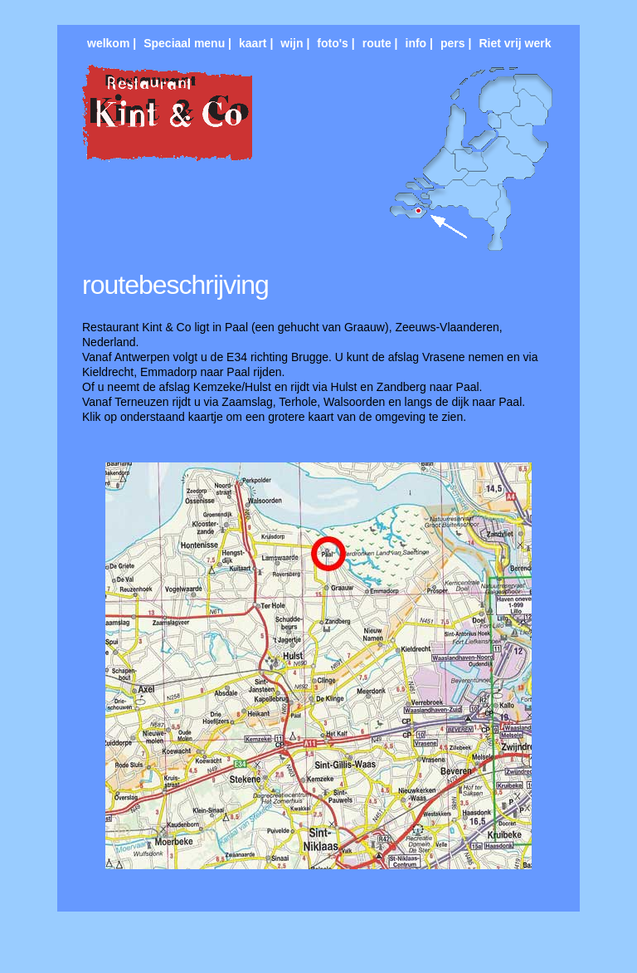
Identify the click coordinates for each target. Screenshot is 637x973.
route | (380, 43)
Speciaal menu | (187, 43)
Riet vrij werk (515, 43)
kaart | (256, 43)
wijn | (294, 43)
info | (419, 43)
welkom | (111, 43)
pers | (455, 43)
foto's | (335, 43)
